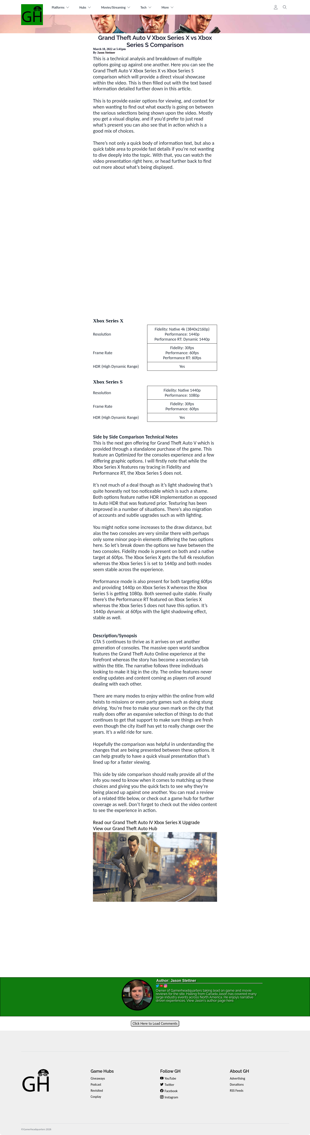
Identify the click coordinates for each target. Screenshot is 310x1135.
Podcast (96, 1084)
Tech (148, 7)
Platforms (61, 7)
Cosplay (96, 1097)
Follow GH (170, 1071)
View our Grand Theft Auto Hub (125, 828)
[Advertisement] (155, 280)
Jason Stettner (106, 52)
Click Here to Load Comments (155, 1023)
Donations (237, 1084)
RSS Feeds (236, 1091)
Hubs (86, 7)
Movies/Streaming (117, 7)
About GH (239, 1071)
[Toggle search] (285, 7)
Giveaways (98, 1078)
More (171, 7)
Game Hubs (102, 1071)
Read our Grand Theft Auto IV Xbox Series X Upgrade (146, 822)
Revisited (97, 1091)
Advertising (237, 1078)
